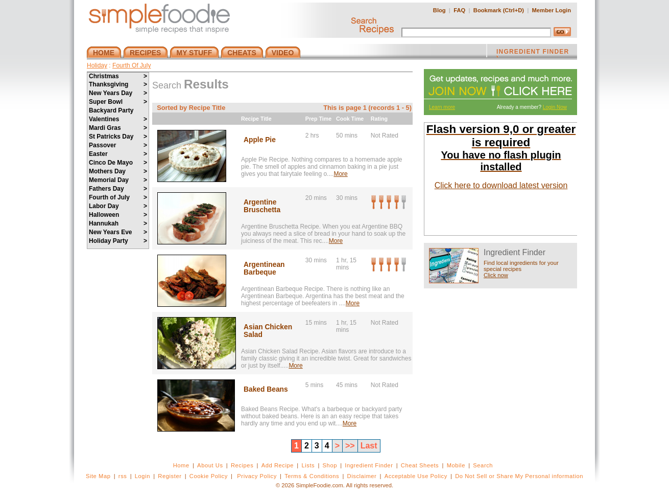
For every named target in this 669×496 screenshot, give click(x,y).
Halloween (118, 214)
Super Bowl (118, 101)
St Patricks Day (118, 136)
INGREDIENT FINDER (532, 52)
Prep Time (318, 119)
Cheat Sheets (420, 465)
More (340, 173)
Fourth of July (118, 197)
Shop (330, 465)
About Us (210, 465)
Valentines (118, 119)
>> (350, 445)
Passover (118, 145)
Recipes (242, 465)
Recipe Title (256, 119)
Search (483, 465)
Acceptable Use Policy (416, 476)
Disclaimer (362, 476)
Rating (379, 119)
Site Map (98, 476)
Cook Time (350, 119)
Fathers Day (118, 188)
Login (142, 476)
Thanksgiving (118, 84)
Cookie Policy (208, 476)
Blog (439, 10)
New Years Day (118, 93)
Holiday (97, 65)
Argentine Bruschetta (262, 206)
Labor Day (118, 206)
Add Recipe (277, 465)
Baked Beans (266, 389)
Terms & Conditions (311, 476)
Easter (118, 153)
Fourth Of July (131, 65)
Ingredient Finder (369, 465)
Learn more (442, 107)
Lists (308, 465)
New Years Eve (118, 232)
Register (169, 476)
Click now (496, 275)
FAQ (459, 10)
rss (122, 476)
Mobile (456, 465)
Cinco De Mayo (118, 162)
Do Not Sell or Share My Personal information (519, 476)
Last (369, 445)
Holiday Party (118, 240)
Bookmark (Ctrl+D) (498, 10)
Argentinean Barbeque (264, 268)
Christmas (118, 76)
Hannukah (118, 223)
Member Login (551, 10)
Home (181, 465)
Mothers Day (118, 171)
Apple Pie (260, 140)
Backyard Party (111, 110)
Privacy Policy (256, 476)
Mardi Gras (118, 127)
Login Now (555, 107)
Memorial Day (118, 180)
